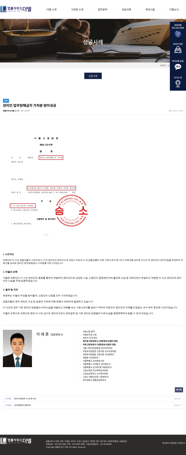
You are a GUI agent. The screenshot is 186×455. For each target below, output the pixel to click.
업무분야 (102, 9)
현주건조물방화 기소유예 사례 (25, 398)
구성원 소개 (77, 9)
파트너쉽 (150, 9)
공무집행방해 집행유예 (22, 405)
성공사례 (126, 9)
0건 (17, 110)
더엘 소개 (51, 9)
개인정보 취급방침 (169, 443)
